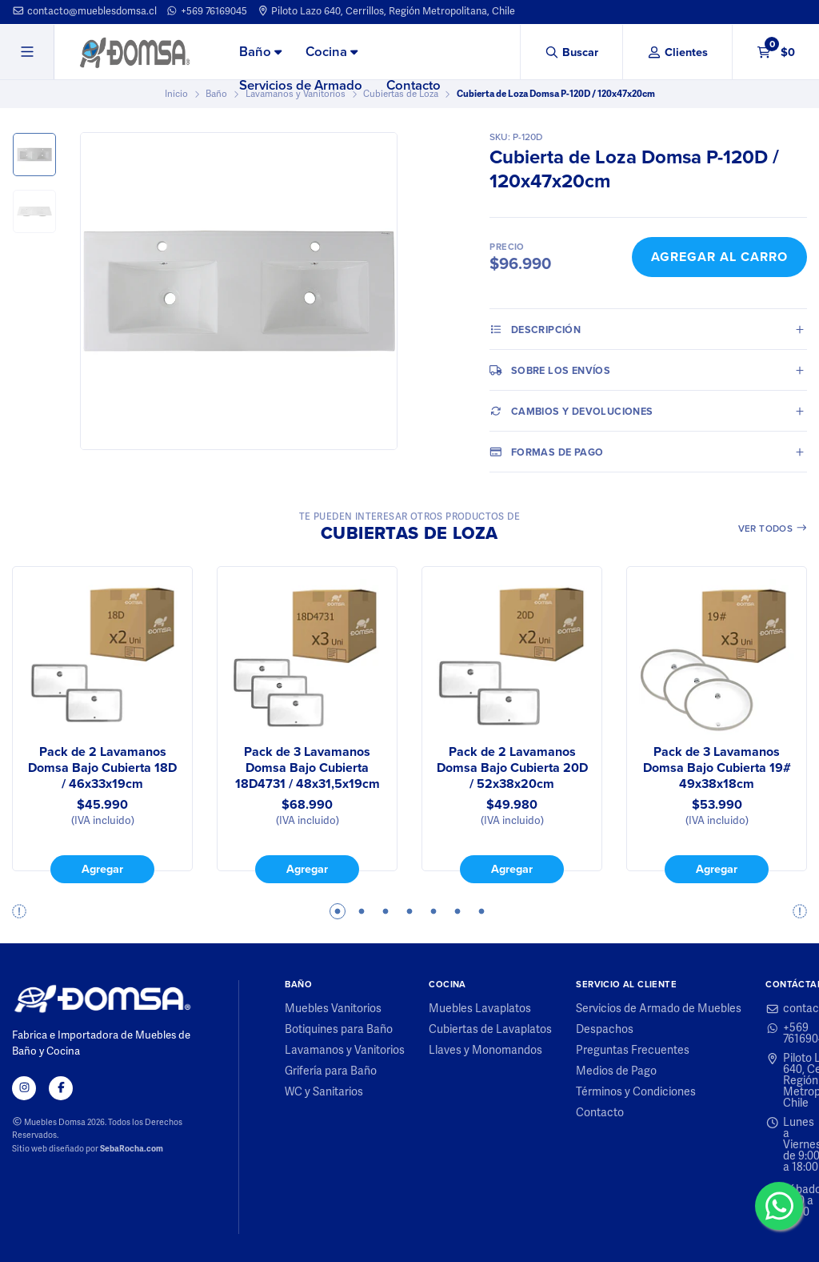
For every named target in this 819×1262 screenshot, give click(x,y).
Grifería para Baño (331, 1071)
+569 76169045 (206, 11)
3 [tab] (386, 911)
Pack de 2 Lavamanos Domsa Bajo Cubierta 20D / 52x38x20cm (512, 768)
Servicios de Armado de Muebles (658, 1009)
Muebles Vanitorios (333, 1009)
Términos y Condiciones (636, 1092)
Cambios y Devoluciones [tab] (571, 411)
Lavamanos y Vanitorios (345, 1050)
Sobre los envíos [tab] (549, 370)
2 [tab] (362, 911)
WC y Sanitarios (324, 1092)
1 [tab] (338, 911)
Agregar (102, 869)
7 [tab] (481, 911)
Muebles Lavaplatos (480, 1009)
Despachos (604, 1029)
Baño (260, 52)
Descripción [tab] (535, 329)
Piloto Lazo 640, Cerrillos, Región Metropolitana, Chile (386, 11)
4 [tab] (409, 911)
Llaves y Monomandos (485, 1050)
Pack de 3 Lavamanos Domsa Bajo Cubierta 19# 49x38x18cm (717, 768)
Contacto (413, 85)
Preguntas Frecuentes (632, 1050)
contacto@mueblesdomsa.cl (84, 11)
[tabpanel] (102, 724)
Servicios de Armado (300, 85)
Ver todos (773, 528)
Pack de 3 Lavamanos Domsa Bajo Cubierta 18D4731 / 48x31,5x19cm (307, 768)
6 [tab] (457, 911)
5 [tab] (433, 911)
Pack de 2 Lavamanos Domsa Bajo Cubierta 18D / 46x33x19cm (102, 768)
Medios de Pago (616, 1071)
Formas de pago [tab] (546, 452)
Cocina (332, 52)
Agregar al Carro (719, 256)
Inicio (176, 93)
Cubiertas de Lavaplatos (490, 1029)
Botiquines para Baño (339, 1029)
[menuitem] (260, 53)
